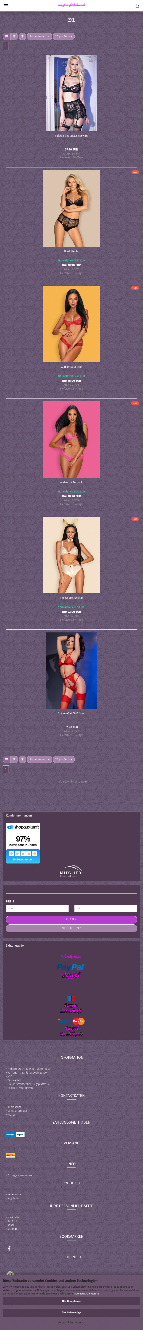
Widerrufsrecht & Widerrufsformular (28, 1068)
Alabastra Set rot (71, 367)
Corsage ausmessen (19, 1175)
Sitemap (11, 1229)
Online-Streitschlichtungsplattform (28, 1084)
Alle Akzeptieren (71, 1301)
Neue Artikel (14, 1194)
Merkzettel (13, 1217)
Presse (11, 1114)
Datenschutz (14, 1080)
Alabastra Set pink (71, 482)
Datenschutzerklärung (86, 1293)
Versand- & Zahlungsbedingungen (27, 1072)
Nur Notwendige (71, 1312)
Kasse (10, 1225)
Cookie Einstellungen (19, 1088)
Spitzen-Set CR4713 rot (71, 713)
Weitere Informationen (71, 1322)
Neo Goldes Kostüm (71, 598)
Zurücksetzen (71, 928)
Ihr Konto (12, 1221)
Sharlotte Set (71, 251)
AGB (9, 1076)
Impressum (13, 1107)
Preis (10, 901)
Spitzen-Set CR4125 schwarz (71, 135)
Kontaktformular (16, 1111)
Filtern (71, 919)
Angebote (12, 1198)
